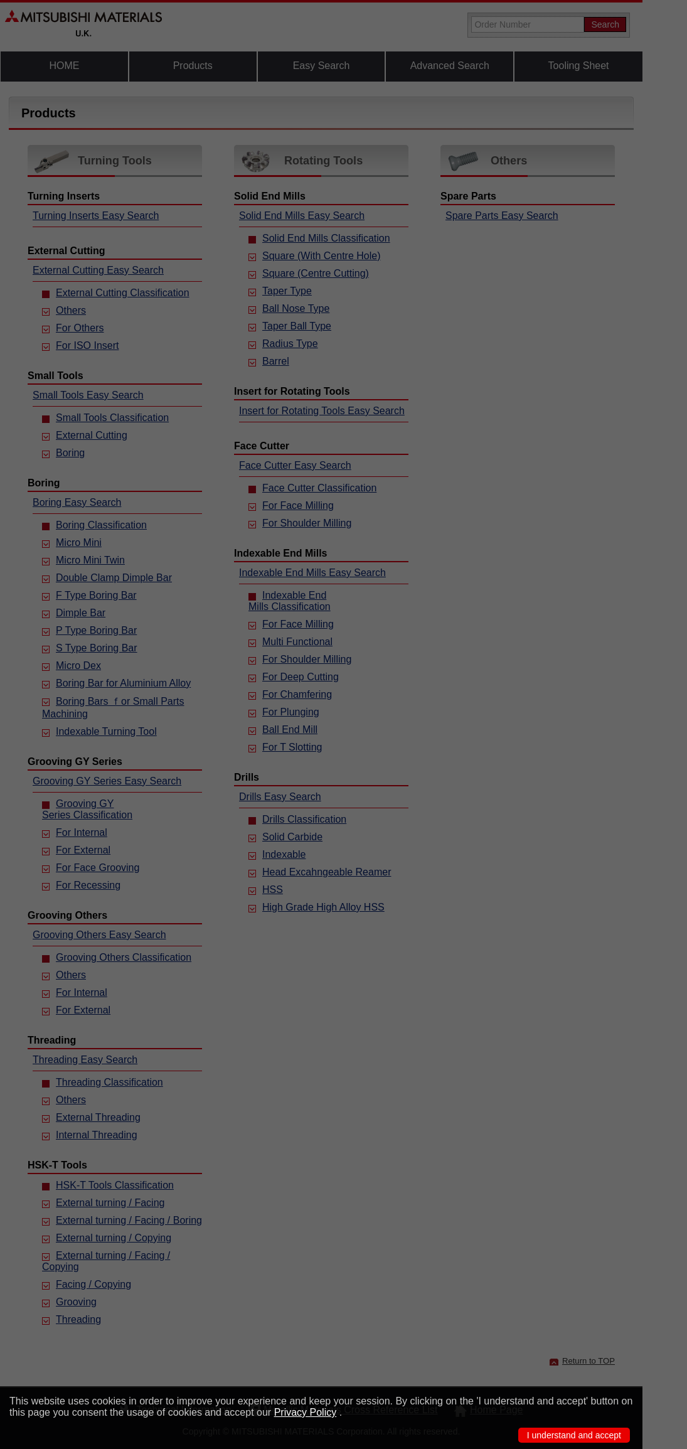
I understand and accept (574, 1435)
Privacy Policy (305, 1412)
